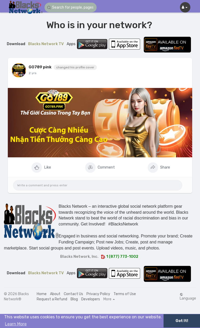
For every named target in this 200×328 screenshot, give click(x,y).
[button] (70, 7)
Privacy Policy (98, 294)
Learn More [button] (16, 323)
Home (42, 294)
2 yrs (32, 73)
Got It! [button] (182, 321)
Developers (90, 299)
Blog (74, 299)
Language (188, 296)
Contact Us (73, 294)
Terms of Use (125, 294)
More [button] (109, 299)
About (55, 294)
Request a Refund (52, 299)
